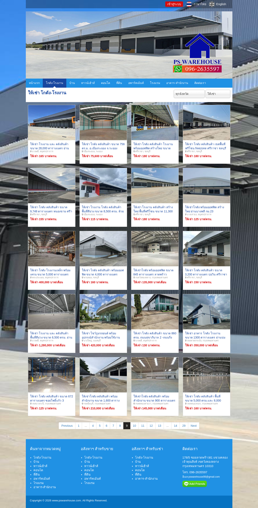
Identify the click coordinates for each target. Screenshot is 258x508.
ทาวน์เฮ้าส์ (88, 83)
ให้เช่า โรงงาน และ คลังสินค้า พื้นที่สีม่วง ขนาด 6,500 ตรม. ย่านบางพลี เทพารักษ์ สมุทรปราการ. (51, 337)
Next (194, 425)
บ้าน (72, 83)
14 (175, 425)
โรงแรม (155, 83)
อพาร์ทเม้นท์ (136, 83)
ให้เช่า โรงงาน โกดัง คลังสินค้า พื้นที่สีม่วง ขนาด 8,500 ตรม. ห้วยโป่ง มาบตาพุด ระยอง (103, 211)
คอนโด (105, 83)
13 (159, 425)
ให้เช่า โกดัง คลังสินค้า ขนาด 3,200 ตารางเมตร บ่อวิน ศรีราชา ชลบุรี (206, 274)
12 (151, 425)
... (85, 425)
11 (142, 425)
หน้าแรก (34, 83)
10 (134, 425)
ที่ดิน (119, 83)
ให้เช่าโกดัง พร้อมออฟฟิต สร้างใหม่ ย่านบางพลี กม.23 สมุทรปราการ (204, 211)
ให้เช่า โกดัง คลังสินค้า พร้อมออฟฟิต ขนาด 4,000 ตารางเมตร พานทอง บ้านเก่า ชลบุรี (103, 274)
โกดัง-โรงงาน (54, 83)
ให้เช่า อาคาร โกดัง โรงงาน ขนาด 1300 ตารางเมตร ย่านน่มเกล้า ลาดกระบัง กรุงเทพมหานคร (206, 337)
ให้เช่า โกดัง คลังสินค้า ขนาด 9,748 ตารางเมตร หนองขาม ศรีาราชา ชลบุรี (51, 211)
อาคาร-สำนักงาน (177, 83)
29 (183, 425)
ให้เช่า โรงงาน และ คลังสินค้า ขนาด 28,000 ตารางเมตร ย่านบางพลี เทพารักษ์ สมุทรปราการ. (50, 148)
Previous (67, 425)
